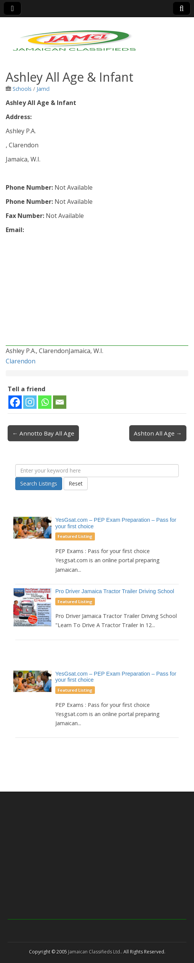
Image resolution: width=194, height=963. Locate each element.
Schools (22, 88)
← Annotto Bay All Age (43, 433)
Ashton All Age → (158, 433)
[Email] (59, 402)
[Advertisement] (97, 292)
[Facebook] (15, 402)
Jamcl (43, 88)
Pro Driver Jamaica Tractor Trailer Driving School (114, 591)
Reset (76, 483)
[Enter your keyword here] (97, 470)
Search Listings (38, 483)
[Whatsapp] (44, 402)
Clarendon (20, 361)
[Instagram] (30, 402)
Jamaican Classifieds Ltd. (94, 951)
